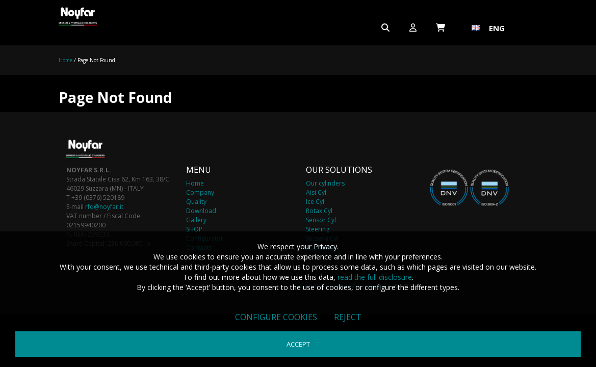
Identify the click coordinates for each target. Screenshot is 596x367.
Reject (347, 317)
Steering (317, 229)
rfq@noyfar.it (104, 206)
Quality (196, 201)
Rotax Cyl (319, 210)
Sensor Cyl (321, 220)
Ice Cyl (315, 201)
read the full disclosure (375, 277)
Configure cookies (276, 317)
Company (200, 192)
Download (201, 210)
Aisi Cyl (316, 192)
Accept (298, 344)
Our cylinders (325, 183)
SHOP (194, 229)
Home (65, 60)
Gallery (196, 220)
